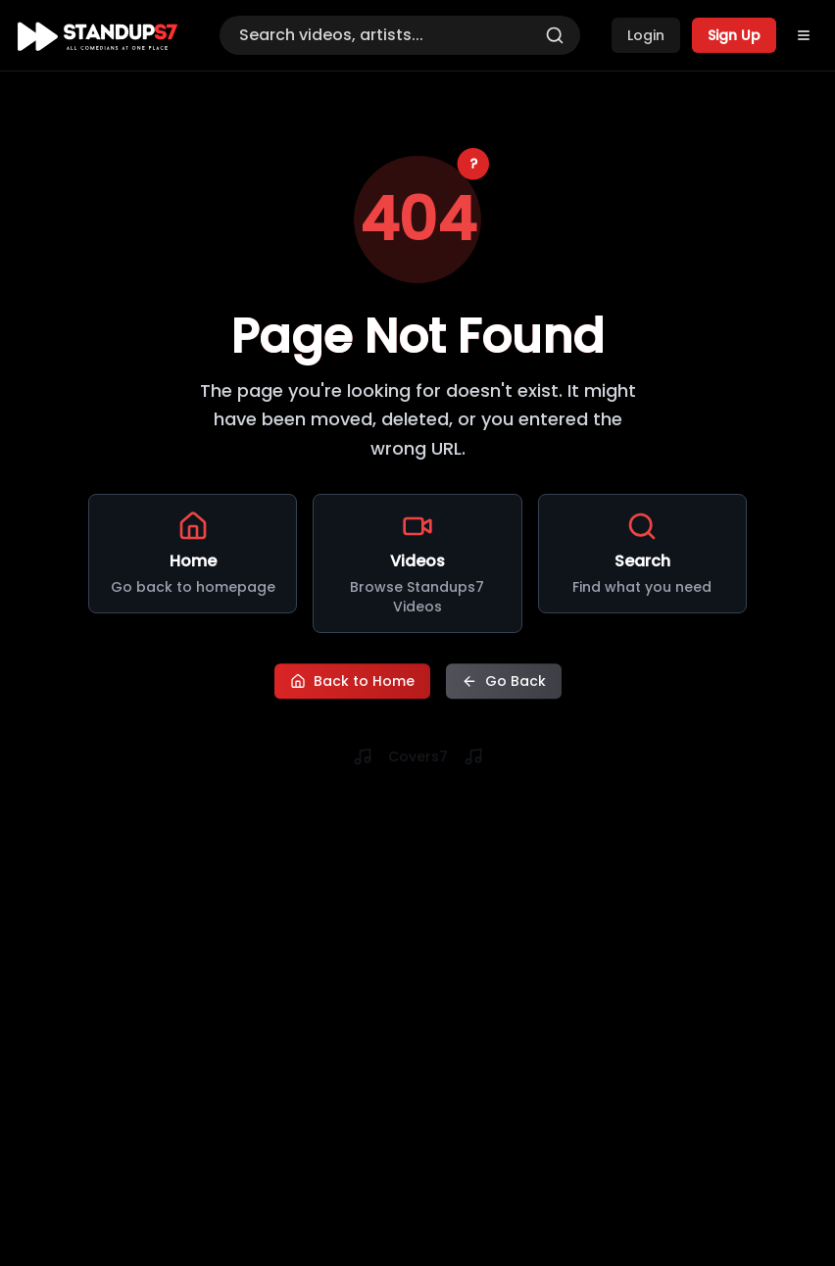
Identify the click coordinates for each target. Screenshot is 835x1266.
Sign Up (734, 35)
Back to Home (352, 680)
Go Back (504, 680)
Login (645, 35)
